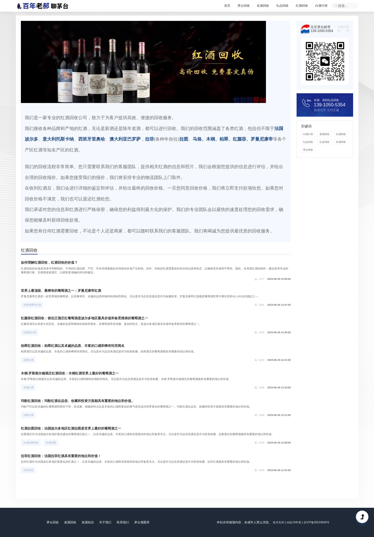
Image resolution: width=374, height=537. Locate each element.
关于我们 (106, 522)
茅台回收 (234, 5)
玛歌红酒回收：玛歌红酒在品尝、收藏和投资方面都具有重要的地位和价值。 (83, 401)
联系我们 (124, 522)
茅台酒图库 (144, 522)
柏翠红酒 (29, 360)
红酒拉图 (52, 443)
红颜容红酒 (30, 333)
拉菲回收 (29, 470)
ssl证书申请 (293, 522)
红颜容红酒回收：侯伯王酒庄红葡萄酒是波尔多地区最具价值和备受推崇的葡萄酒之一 (90, 319)
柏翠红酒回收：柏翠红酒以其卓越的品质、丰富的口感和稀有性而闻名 (77, 346)
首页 (215, 5)
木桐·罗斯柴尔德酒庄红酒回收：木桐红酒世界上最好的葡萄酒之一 (74, 374)
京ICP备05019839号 (318, 522)
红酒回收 (298, 5)
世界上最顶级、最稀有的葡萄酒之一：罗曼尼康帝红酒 (64, 291)
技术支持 (276, 522)
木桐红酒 (29, 388)
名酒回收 (255, 5)
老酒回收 (324, 134)
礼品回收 (277, 5)
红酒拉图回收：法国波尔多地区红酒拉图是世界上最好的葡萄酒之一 (75, 429)
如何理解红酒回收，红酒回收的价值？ (52, 263)
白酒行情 (320, 5)
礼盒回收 (324, 142)
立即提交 (336, 5)
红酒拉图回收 (31, 443)
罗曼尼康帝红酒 (32, 305)
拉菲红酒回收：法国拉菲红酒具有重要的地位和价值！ (64, 456)
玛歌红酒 (29, 415)
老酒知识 (87, 522)
